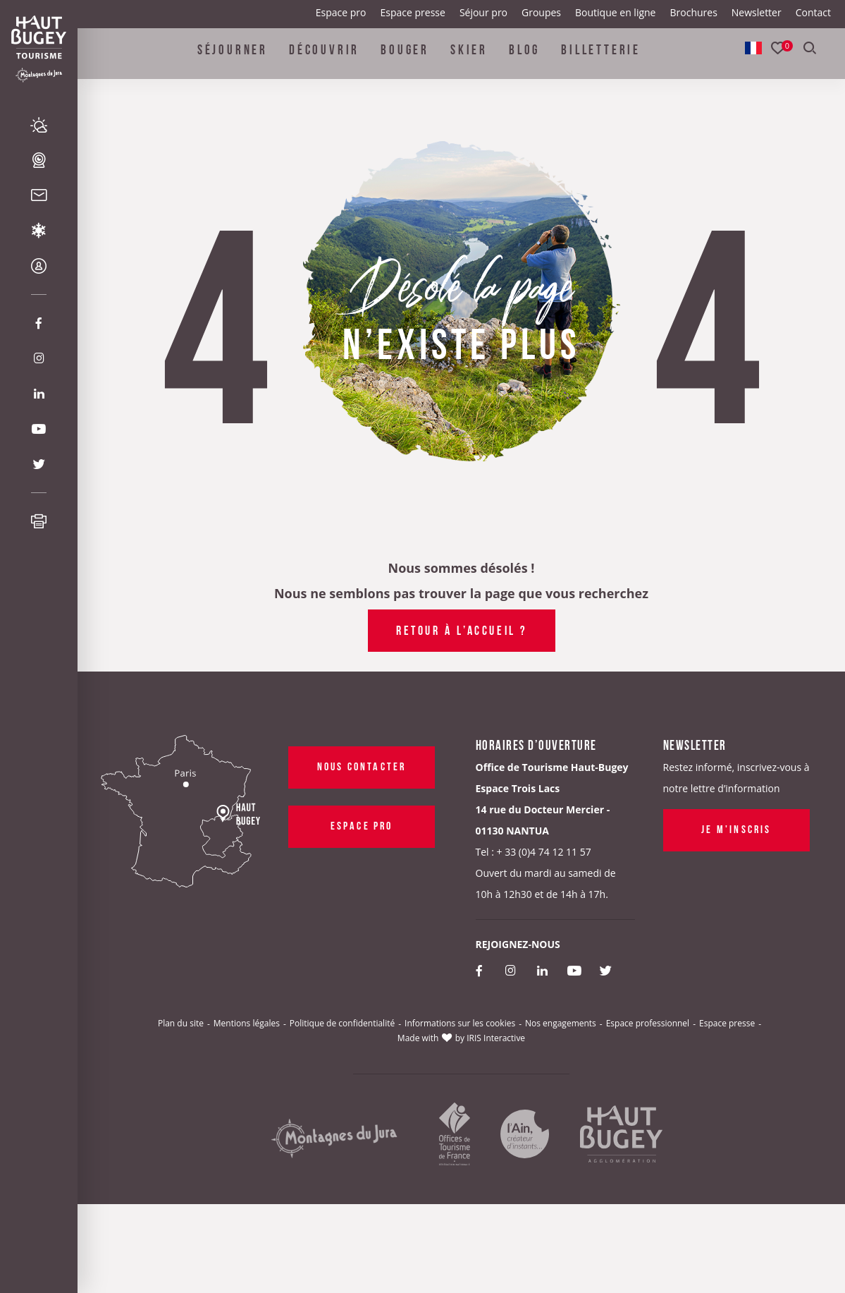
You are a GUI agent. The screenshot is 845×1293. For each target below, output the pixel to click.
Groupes (541, 12)
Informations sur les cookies (460, 1023)
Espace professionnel (647, 1023)
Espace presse (413, 12)
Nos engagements (560, 1023)
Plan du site (181, 1023)
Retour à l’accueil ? (461, 629)
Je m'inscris (736, 828)
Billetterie (601, 59)
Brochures (693, 12)
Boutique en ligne (615, 12)
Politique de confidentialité (342, 1023)
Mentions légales (247, 1023)
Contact (813, 12)
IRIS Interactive (496, 1038)
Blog (524, 59)
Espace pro (341, 12)
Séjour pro (483, 12)
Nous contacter (361, 765)
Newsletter (757, 12)
